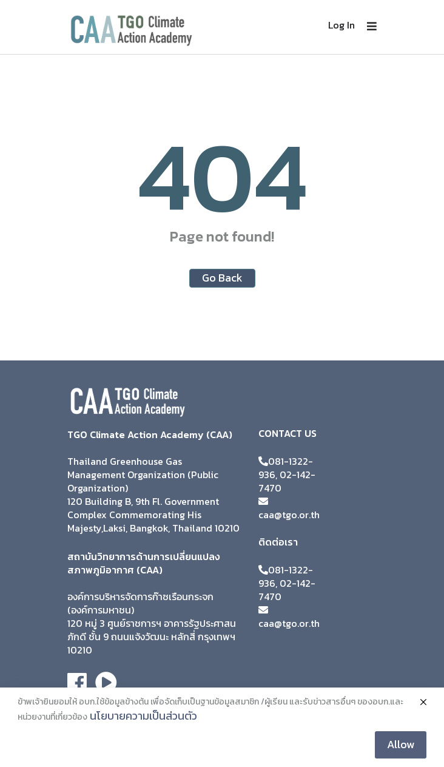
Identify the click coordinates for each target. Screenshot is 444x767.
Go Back (222, 277)
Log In (341, 25)
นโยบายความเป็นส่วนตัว (143, 716)
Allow (400, 744)
